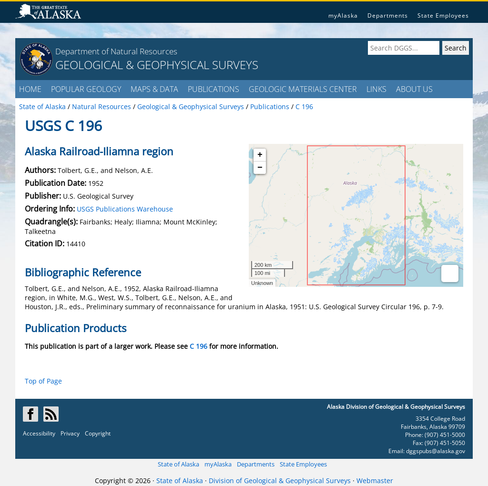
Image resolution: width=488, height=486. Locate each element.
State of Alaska (178, 464)
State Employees (443, 15)
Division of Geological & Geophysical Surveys (280, 480)
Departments (387, 15)
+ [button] (260, 155)
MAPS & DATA (154, 89)
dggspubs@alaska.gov (435, 451)
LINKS (376, 89)
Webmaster (374, 480)
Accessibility (39, 433)
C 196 (198, 346)
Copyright (98, 433)
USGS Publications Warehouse (125, 208)
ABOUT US (414, 89)
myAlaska (343, 15)
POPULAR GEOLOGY (86, 89)
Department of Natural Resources (116, 51)
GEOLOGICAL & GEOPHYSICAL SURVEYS (156, 64)
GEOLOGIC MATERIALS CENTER (303, 89)
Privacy (70, 433)
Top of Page (43, 380)
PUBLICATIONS (213, 89)
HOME (30, 89)
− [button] (260, 167)
